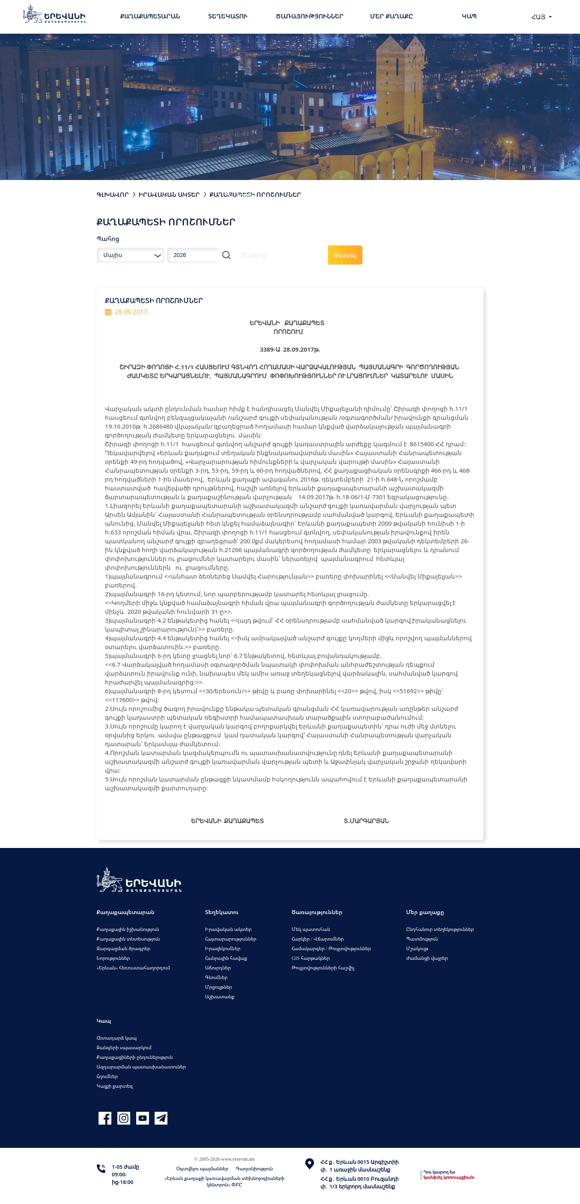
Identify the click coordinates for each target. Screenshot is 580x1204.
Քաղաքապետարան (150, 16)
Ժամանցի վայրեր (427, 958)
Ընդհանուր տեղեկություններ (440, 929)
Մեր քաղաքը (391, 16)
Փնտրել (345, 255)
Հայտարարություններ (230, 938)
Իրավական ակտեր (169, 194)
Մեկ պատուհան (311, 929)
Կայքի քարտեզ (115, 1086)
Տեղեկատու (228, 16)
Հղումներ (107, 1076)
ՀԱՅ (539, 16)
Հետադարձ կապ (117, 1037)
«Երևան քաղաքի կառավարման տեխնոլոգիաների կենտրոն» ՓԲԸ (224, 1181)
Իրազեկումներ (222, 948)
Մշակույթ (417, 948)
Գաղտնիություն (254, 1168)
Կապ (469, 16)
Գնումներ (216, 977)
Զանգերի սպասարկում (124, 1047)
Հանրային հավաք (226, 958)
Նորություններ (113, 958)
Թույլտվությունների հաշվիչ (323, 967)
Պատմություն (422, 938)
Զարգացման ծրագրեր (123, 948)
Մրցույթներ (218, 986)
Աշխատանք (219, 996)
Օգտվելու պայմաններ (202, 1168)
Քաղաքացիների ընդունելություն (135, 1057)
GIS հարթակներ (310, 958)
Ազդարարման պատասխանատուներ (141, 1066)
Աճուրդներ (218, 967)
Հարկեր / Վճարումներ (317, 938)
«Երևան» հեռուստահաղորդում (133, 967)
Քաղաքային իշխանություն (128, 929)
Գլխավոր (113, 194)
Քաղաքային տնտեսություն (128, 938)
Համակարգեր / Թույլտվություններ (331, 948)
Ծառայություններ (310, 16)
